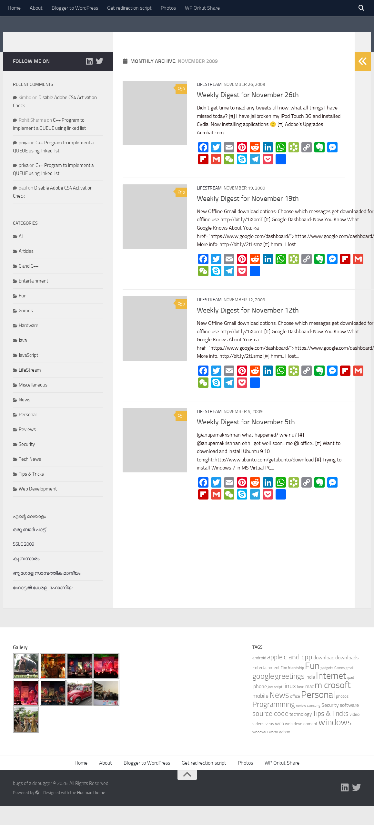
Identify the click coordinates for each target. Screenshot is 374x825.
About (36, 8)
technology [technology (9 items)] (300, 724)
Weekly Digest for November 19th (248, 208)
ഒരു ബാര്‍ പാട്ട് (29, 539)
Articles (26, 261)
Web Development (38, 498)
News (24, 409)
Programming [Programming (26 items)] (273, 713)
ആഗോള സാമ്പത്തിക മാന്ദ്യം (46, 583)
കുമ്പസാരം (26, 568)
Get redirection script (129, 8)
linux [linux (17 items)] (289, 695)
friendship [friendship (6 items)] (296, 677)
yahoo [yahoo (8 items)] (284, 741)
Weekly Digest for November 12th (248, 320)
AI (21, 246)
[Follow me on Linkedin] (89, 71)
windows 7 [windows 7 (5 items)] (260, 742)
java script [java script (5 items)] (275, 697)
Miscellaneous (33, 394)
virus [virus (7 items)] (270, 733)
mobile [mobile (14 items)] (260, 705)
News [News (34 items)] (279, 704)
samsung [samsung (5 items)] (313, 715)
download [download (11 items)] (323, 667)
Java (23, 350)
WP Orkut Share (202, 8)
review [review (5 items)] (301, 715)
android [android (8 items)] (259, 667)
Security (27, 454)
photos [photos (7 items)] (342, 706)
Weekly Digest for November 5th (246, 432)
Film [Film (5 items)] (284, 677)
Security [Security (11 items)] (330, 715)
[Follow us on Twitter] (99, 71)
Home (14, 8)
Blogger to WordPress (75, 8)
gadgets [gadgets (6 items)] (326, 677)
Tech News (30, 469)
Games (26, 320)
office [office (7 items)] (295, 706)
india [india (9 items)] (310, 687)
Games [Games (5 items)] (339, 677)
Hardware (28, 335)
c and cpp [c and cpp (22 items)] (298, 667)
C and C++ (28, 276)
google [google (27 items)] (263, 685)
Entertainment (33, 291)
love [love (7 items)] (300, 696)
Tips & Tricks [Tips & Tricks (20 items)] (331, 723)
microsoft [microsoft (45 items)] (333, 694)
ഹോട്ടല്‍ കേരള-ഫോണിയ (42, 597)
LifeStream (209, 94)
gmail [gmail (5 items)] (349, 677)
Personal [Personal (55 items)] (318, 704)
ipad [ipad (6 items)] (350, 687)
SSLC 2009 (23, 554)
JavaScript (28, 365)
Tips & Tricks (31, 484)
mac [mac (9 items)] (309, 696)
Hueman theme (91, 802)
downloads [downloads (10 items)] (347, 667)
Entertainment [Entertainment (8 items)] (266, 677)
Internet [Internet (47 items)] (331, 685)
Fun (22, 305)
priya (23, 152)
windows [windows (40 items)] (335, 732)
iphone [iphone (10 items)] (259, 696)
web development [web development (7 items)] (301, 733)
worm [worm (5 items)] (273, 742)
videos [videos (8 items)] (258, 733)
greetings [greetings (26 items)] (290, 685)
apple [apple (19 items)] (275, 667)
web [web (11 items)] (279, 733)
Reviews (27, 439)
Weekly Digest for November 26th (248, 104)
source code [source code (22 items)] (270, 723)
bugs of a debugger (67, 38)
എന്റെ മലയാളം (29, 526)
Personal (27, 424)
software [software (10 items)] (349, 715)
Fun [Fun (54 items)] (312, 675)
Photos (168, 8)
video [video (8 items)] (354, 724)
